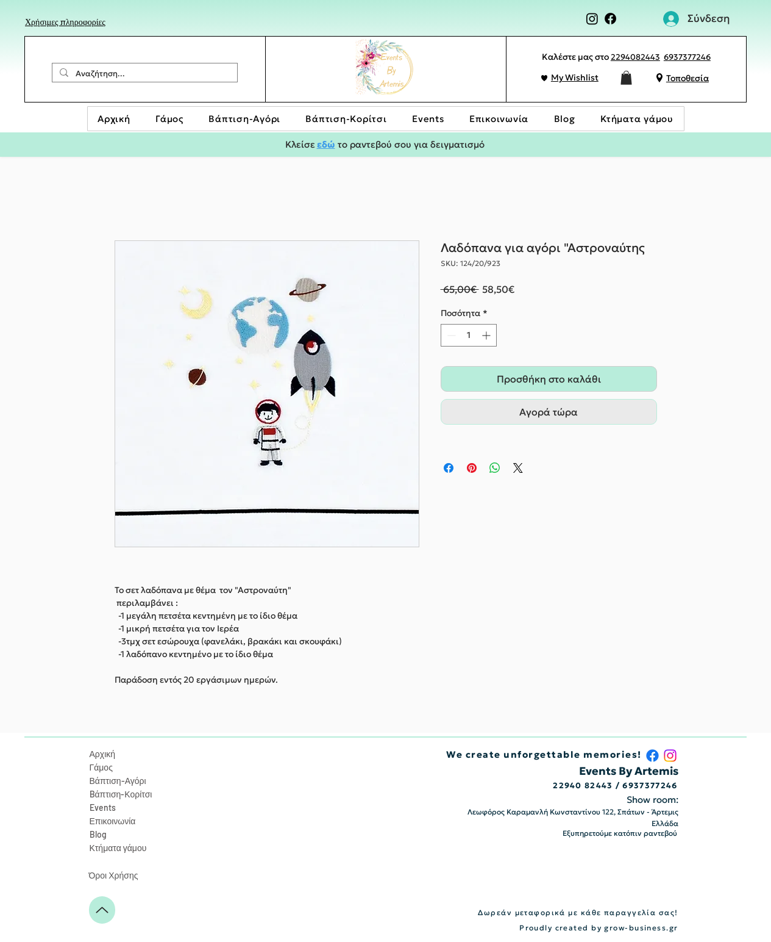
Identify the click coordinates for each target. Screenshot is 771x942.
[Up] (102, 910)
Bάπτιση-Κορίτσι (121, 794)
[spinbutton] (469, 335)
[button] (626, 78)
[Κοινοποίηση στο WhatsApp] (495, 468)
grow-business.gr (641, 927)
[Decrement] (450, 335)
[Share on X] (518, 468)
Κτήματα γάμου (118, 848)
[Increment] (487, 335)
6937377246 (687, 57)
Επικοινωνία (113, 821)
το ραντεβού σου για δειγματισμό (410, 144)
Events (103, 807)
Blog (98, 834)
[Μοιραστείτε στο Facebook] (448, 468)
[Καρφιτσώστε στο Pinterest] (471, 468)
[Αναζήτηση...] (143, 73)
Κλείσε (301, 144)
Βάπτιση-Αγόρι (118, 780)
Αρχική (103, 754)
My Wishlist (575, 77)
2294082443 (635, 57)
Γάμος (101, 767)
